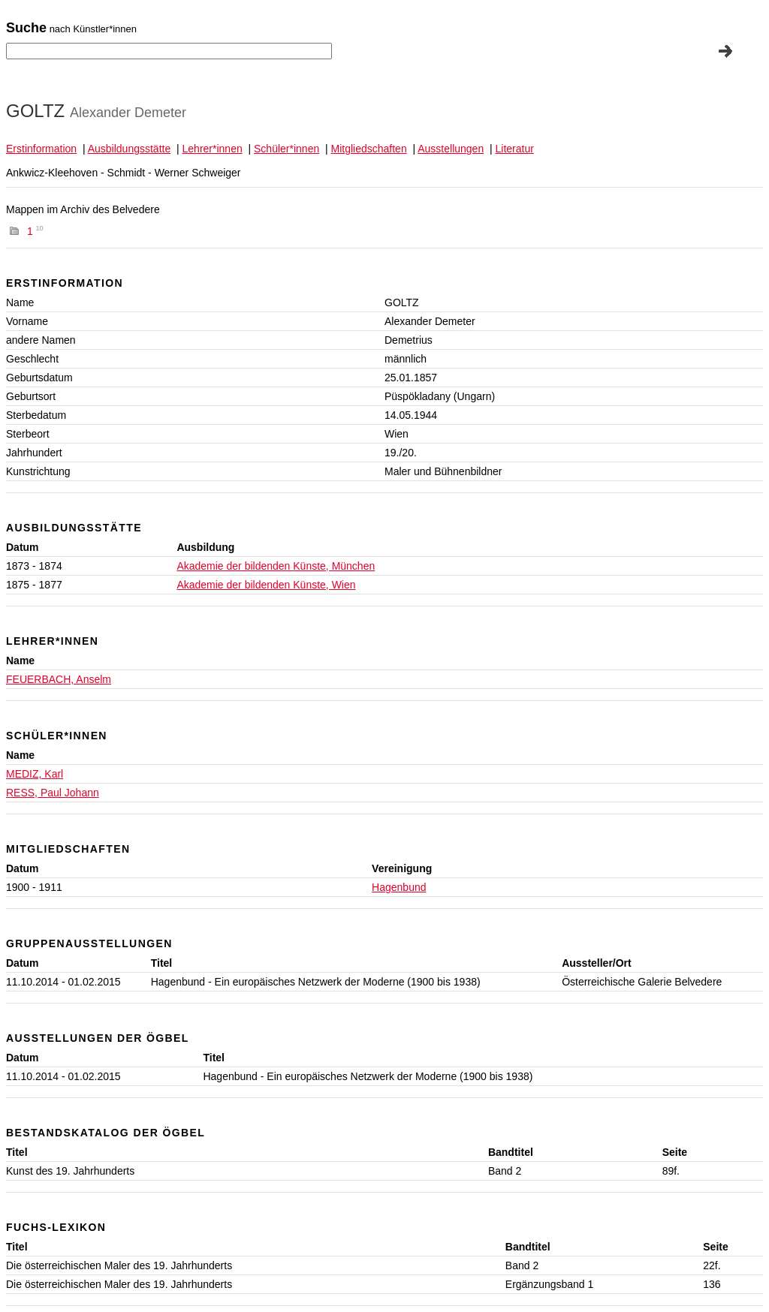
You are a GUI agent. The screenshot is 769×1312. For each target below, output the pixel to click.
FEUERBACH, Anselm (58, 679)
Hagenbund (399, 887)
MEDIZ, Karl (34, 774)
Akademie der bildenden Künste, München (275, 566)
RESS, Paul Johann (52, 793)
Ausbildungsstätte (129, 149)
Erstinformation (41, 149)
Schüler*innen (286, 149)
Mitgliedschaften (369, 149)
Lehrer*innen (212, 149)
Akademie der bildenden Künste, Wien (265, 585)
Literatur (515, 149)
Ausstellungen (451, 149)
